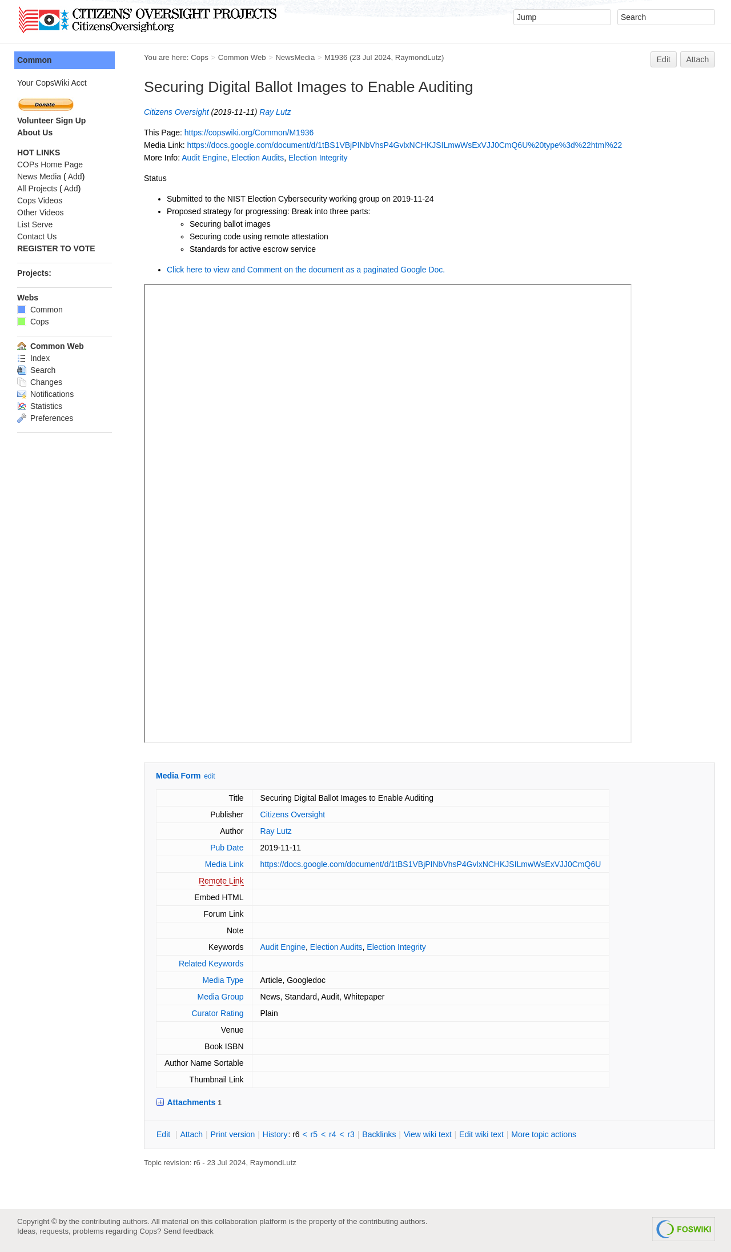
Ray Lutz (275, 112)
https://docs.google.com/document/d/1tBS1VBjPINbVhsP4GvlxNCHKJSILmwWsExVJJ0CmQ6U (430, 864)
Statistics (39, 406)
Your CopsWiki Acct (52, 82)
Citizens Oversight (176, 112)
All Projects (37, 188)
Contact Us (37, 236)
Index (33, 358)
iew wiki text (428, 1134)
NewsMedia (295, 57)
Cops (199, 57)
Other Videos (40, 212)
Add (75, 176)
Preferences (45, 418)
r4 (332, 1134)
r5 (314, 1134)
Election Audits (257, 157)
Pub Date (226, 847)
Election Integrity (318, 157)
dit (164, 1134)
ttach (191, 1134)
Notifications (45, 394)
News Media (39, 176)
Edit (663, 59)
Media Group (221, 996)
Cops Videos (39, 200)
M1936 (335, 57)
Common (34, 60)
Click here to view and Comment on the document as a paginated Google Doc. (306, 269)
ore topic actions (543, 1134)
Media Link (224, 864)
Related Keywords (211, 963)
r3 (350, 1134)
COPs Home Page (50, 164)
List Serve (35, 224)
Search (36, 370)
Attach (697, 59)
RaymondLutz (418, 57)
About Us (35, 132)
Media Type (222, 980)
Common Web (242, 57)
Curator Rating (217, 1013)
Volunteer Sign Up (51, 120)
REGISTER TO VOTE (56, 248)
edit (209, 776)
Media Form (178, 775)
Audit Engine (204, 157)
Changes (39, 382)
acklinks (379, 1134)
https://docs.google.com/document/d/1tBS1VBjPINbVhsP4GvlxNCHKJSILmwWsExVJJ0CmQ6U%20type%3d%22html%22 (404, 145)
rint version (233, 1134)
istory (275, 1134)
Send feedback (188, 1231)
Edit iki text (481, 1134)
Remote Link (221, 880)
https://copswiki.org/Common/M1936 (249, 132)
